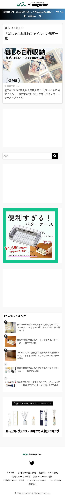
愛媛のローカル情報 (48, 473)
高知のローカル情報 (42, 476)
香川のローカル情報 (27, 473)
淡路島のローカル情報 (14, 480)
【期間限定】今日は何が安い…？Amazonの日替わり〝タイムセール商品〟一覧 (32, 14)
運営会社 (33, 484)
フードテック (55, 480)
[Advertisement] (27, 131)
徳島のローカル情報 (21, 476)
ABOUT (10, 473)
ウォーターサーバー (36, 480)
